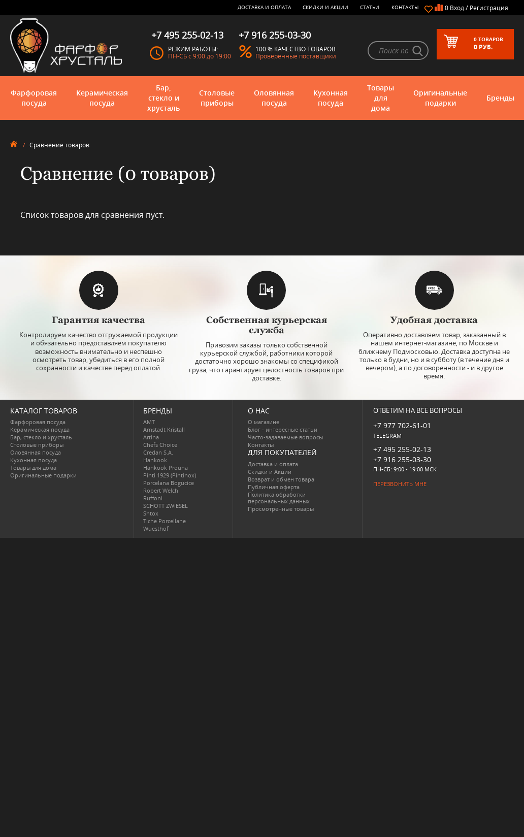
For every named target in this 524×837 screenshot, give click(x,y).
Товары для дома (380, 98)
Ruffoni (152, 498)
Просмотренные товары (281, 508)
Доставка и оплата (264, 7)
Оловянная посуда (274, 98)
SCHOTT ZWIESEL (165, 505)
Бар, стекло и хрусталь (163, 98)
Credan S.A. (158, 452)
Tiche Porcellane (164, 521)
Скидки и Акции (325, 7)
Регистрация (489, 8)
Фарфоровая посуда (34, 98)
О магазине (263, 422)
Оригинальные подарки (440, 98)
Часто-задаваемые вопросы (285, 437)
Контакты (405, 7)
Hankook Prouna (165, 467)
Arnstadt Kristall (164, 429)
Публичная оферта (274, 487)
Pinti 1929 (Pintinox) (169, 475)
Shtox (150, 513)
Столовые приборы (217, 98)
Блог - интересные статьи (282, 429)
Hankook (155, 460)
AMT (149, 422)
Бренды (500, 98)
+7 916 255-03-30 (402, 459)
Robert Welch (160, 490)
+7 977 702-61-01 (402, 425)
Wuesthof (156, 528)
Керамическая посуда (102, 98)
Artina (151, 437)
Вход (457, 8)
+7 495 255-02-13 (402, 449)
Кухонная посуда (330, 98)
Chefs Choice (160, 444)
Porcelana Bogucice (168, 483)
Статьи (369, 7)
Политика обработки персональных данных (279, 498)
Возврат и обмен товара (281, 479)
